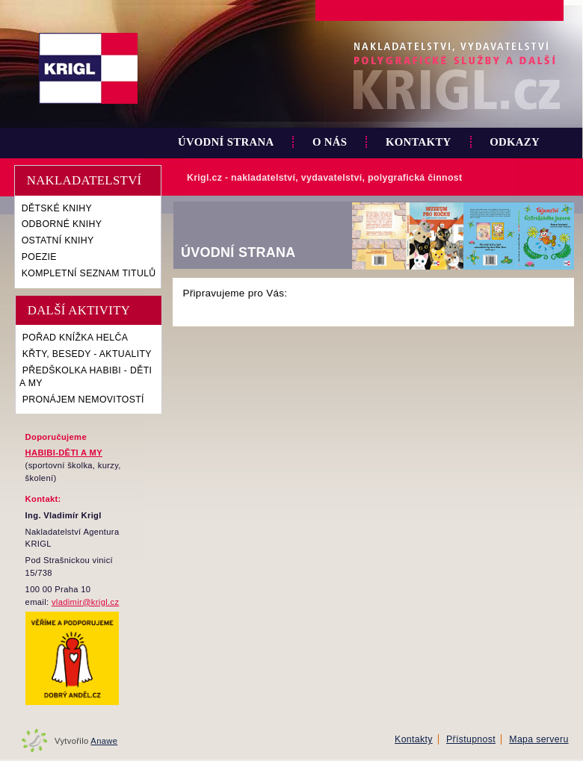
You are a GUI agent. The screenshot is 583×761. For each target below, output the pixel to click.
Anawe (103, 740)
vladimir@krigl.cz (85, 601)
